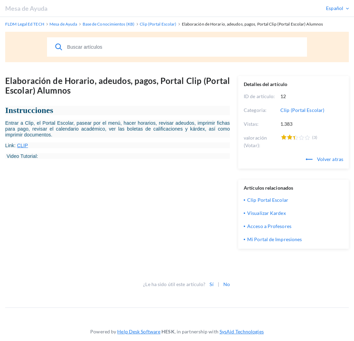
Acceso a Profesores (269, 226)
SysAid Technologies (242, 331)
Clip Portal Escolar (267, 200)
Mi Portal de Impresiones (274, 239)
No (226, 284)
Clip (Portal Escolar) (302, 110)
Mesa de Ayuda (26, 8)
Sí (211, 284)
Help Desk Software (138, 331)
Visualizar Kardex (266, 213)
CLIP (22, 145)
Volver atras (324, 159)
